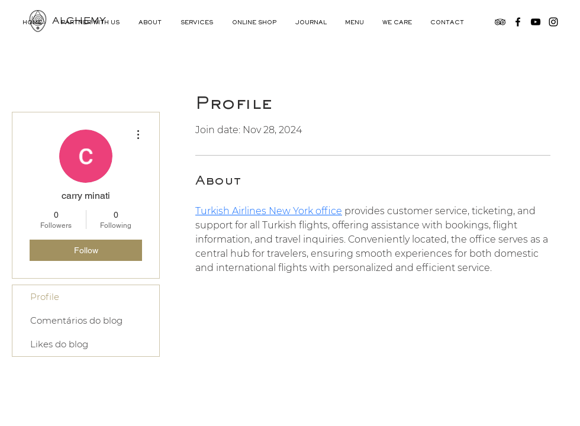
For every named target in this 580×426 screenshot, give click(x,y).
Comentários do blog (76, 320)
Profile (44, 296)
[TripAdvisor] (500, 22)
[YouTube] (536, 22)
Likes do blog (59, 344)
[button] (151, 23)
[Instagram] (553, 22)
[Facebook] (518, 22)
